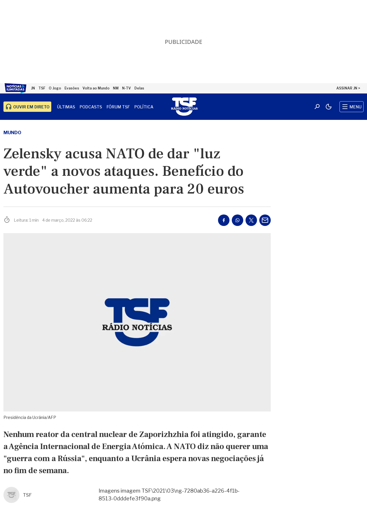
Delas (139, 88)
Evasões (71, 88)
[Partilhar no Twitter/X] (251, 220)
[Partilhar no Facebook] (223, 220)
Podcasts (91, 106)
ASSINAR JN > (348, 88)
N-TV (126, 88)
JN (33, 88)
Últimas (66, 106)
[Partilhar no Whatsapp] (237, 220)
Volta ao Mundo (96, 88)
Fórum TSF (118, 106)
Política (143, 106)
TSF (41, 88)
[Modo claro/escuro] (328, 107)
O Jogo (55, 88)
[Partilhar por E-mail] (265, 220)
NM (116, 88)
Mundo (12, 132)
